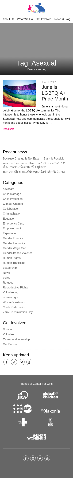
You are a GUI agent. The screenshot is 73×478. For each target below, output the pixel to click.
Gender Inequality (14, 243)
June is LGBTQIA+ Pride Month (55, 93)
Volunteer (9, 334)
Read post (8, 129)
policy (6, 277)
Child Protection (13, 198)
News (6, 272)
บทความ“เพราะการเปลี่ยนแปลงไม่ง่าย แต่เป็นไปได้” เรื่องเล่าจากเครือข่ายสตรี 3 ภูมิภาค (34, 165)
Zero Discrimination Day (18, 312)
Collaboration (11, 208)
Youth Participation (14, 307)
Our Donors (10, 344)
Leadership (10, 267)
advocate (8, 188)
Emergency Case (13, 223)
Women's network (14, 302)
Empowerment (12, 228)
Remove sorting (36, 69)
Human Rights (12, 257)
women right (10, 297)
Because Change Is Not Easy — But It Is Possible (33, 158)
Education (9, 218)
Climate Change (13, 203)
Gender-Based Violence (18, 253)
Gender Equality (13, 238)
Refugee (8, 282)
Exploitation (10, 233)
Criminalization (12, 213)
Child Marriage (12, 194)
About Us (8, 19)
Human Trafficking (14, 262)
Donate (7, 329)
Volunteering (10, 292)
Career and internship (16, 339)
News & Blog (62, 19)
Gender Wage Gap (14, 248)
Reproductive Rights (15, 287)
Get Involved (43, 19)
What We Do (25, 19)
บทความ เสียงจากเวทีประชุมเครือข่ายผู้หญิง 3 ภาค (34, 171)
